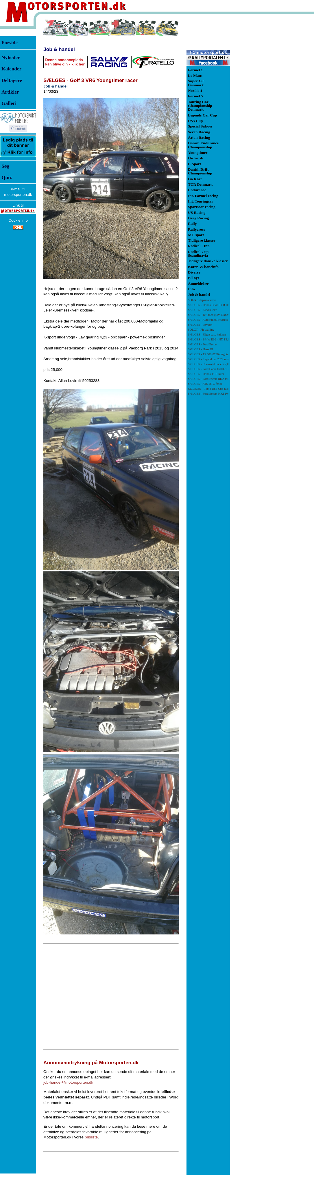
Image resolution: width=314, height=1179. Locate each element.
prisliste (91, 1137)
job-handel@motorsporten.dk (68, 1082)
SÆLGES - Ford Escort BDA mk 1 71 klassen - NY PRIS (223, 378)
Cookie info (18, 220)
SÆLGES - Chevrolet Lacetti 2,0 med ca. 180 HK (219, 364)
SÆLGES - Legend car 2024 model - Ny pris (215, 359)
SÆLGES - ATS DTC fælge (205, 383)
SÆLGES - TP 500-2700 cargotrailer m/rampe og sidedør (223, 354)
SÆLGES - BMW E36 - (209, 339)
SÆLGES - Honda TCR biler (206, 374)
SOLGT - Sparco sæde (202, 300)
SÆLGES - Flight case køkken (207, 334)
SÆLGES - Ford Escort (202, 344)
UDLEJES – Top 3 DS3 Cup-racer (209, 388)
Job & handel (59, 49)
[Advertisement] (111, 989)
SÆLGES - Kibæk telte (202, 309)
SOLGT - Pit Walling (201, 329)
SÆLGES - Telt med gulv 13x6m (208, 314)
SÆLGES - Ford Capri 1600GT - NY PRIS (214, 369)
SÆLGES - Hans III (200, 349)
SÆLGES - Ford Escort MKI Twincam (212, 393)
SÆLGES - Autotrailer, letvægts (208, 319)
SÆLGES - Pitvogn (200, 324)
